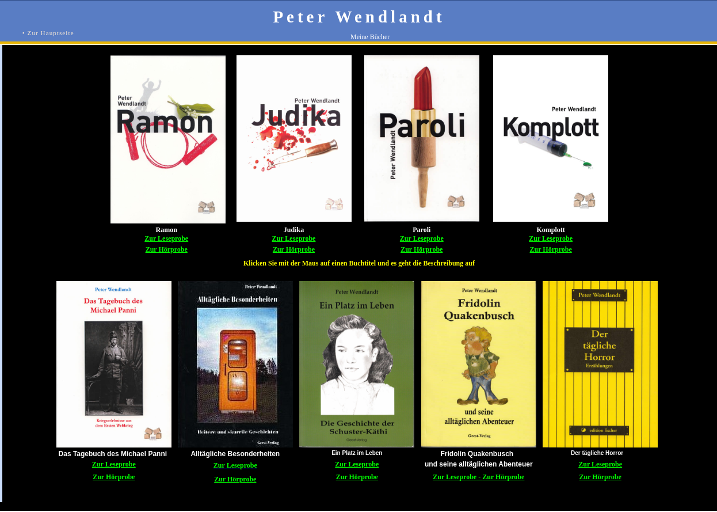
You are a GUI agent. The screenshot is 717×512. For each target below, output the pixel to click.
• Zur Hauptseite (48, 32)
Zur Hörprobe (167, 249)
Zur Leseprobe (166, 238)
